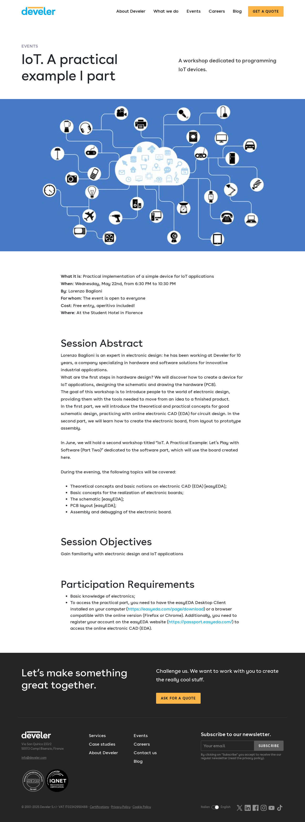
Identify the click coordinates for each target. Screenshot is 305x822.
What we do (165, 11)
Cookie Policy (141, 807)
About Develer (130, 11)
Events (194, 11)
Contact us (145, 752)
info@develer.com (33, 757)
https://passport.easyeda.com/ (200, 621)
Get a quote (266, 11)
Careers (217, 11)
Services (97, 735)
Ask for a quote (178, 698)
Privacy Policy (120, 807)
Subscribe (269, 746)
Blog (237, 11)
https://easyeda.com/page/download (166, 608)
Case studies (102, 744)
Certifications (99, 807)
